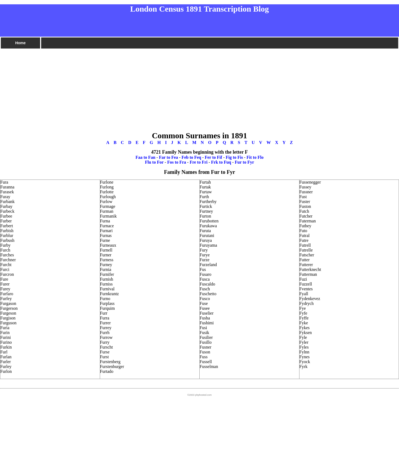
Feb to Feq (191, 157)
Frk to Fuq (221, 162)
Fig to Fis (234, 157)
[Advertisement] (161, 87)
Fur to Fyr (244, 162)
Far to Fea (168, 157)
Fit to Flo (254, 157)
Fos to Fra (176, 162)
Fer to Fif (213, 157)
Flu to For (154, 162)
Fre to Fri (198, 162)
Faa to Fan (146, 157)
